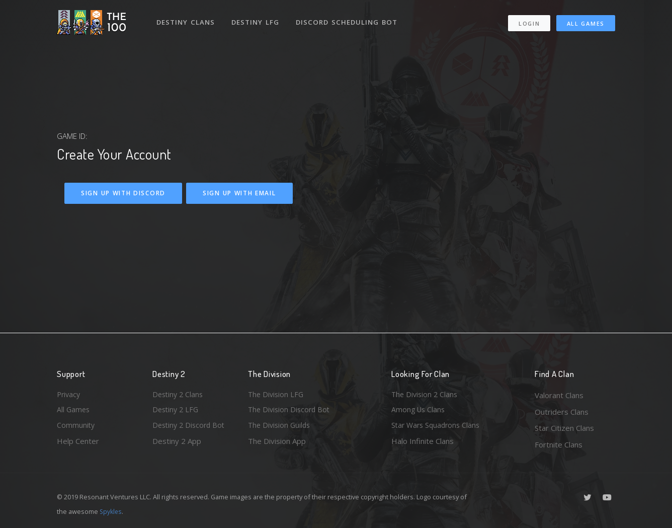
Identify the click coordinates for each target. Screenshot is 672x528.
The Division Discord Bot (290, 412)
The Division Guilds (280, 428)
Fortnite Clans (558, 444)
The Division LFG (277, 395)
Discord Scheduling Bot (349, 19)
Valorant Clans (559, 395)
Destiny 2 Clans (179, 395)
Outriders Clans (562, 412)
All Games (586, 20)
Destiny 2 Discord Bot (190, 428)
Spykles (111, 511)
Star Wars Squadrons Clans (437, 428)
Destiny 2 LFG (176, 412)
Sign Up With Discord (123, 193)
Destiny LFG (257, 19)
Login (529, 20)
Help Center (78, 444)
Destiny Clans (186, 19)
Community (76, 428)
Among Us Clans (419, 412)
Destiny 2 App (176, 444)
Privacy (69, 395)
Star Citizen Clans (564, 428)
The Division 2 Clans (425, 395)
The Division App (277, 444)
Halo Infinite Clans (422, 444)
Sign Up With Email (239, 193)
